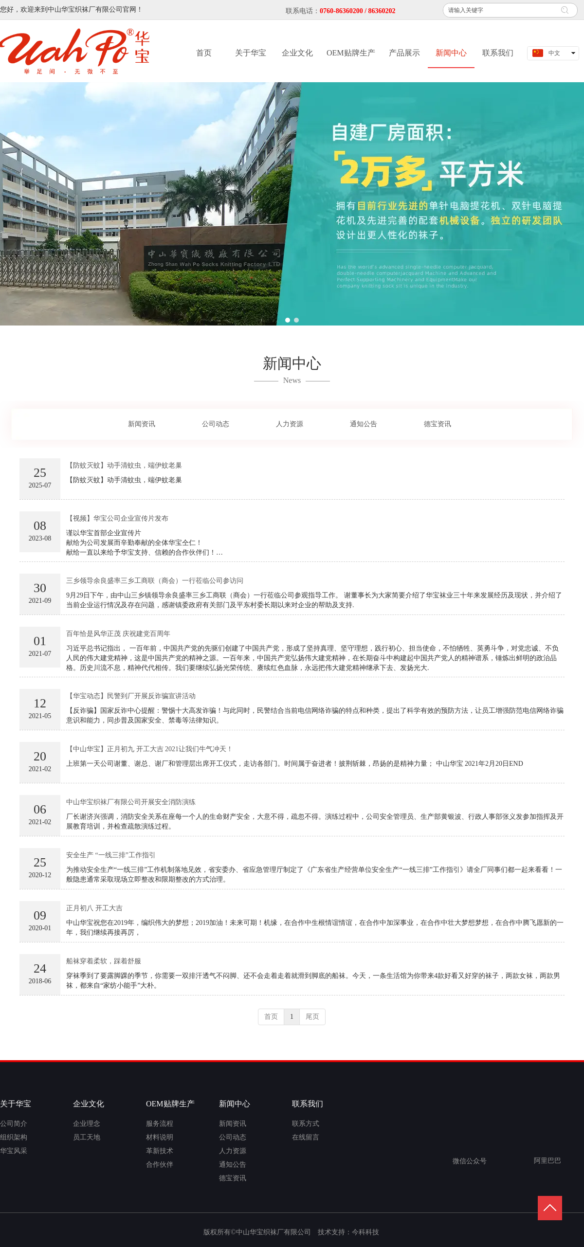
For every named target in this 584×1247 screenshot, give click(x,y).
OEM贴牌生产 (170, 1104)
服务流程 (159, 1123)
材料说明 (159, 1137)
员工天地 (86, 1137)
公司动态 (232, 1137)
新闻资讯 (232, 1123)
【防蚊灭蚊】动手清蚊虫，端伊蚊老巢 (124, 465)
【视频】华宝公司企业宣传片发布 (117, 518)
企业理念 (86, 1123)
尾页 (312, 1016)
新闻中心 (234, 1104)
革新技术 (159, 1151)
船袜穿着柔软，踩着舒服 (103, 961)
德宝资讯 (232, 1178)
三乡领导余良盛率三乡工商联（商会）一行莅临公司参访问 (154, 580)
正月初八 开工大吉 (94, 908)
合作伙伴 (159, 1164)
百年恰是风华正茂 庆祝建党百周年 (118, 633)
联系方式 (305, 1123)
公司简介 (13, 1123)
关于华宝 (15, 1104)
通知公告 (232, 1164)
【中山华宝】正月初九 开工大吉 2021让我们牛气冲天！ (149, 749)
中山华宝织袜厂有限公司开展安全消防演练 (131, 802)
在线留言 (305, 1137)
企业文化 (88, 1104)
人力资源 (232, 1151)
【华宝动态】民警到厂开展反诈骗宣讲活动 (131, 696)
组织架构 (13, 1137)
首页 (271, 1016)
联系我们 (307, 1104)
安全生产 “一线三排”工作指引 (111, 855)
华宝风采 (13, 1151)
